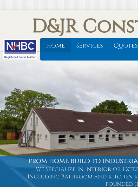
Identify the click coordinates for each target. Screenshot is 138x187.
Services (89, 46)
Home (55, 46)
